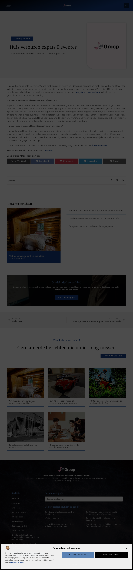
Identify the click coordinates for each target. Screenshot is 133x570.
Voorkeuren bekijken (112, 555)
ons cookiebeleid (17, 562)
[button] (126, 548)
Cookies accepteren (77, 555)
